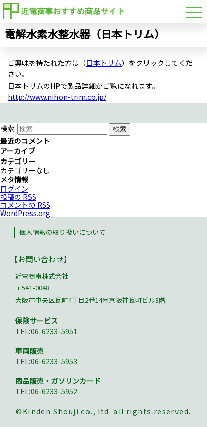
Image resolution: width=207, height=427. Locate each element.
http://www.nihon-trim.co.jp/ (57, 97)
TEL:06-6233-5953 (46, 361)
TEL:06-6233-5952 (46, 391)
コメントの (25, 205)
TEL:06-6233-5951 (46, 331)
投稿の (18, 197)
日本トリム (104, 63)
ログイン (14, 188)
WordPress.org (25, 213)
